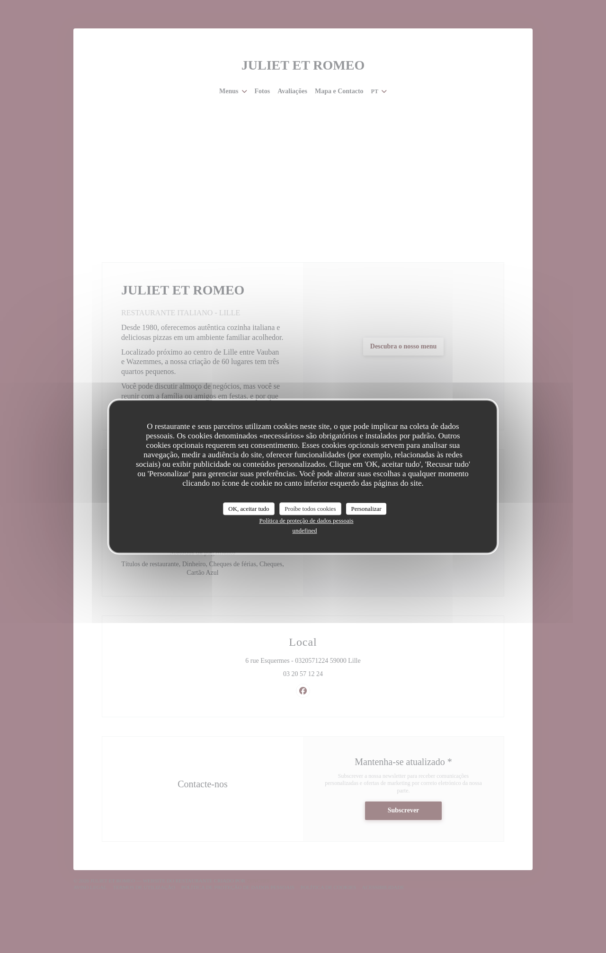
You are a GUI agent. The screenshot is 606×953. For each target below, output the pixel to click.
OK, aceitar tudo (248, 508)
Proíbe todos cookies (310, 508)
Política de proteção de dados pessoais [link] (306, 520)
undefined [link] (305, 530)
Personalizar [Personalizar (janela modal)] (366, 508)
